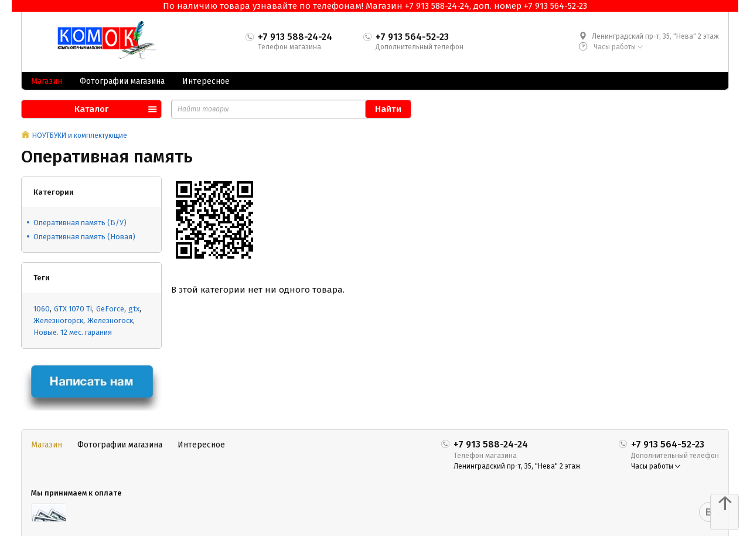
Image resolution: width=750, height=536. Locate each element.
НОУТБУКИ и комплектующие (79, 135)
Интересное (206, 81)
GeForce (110, 308)
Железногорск (58, 320)
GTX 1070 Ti (73, 308)
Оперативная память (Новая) (84, 236)
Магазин (46, 81)
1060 (41, 308)
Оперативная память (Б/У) (80, 222)
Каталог (91, 109)
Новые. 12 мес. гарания (72, 332)
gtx (133, 308)
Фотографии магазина (122, 81)
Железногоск (110, 320)
